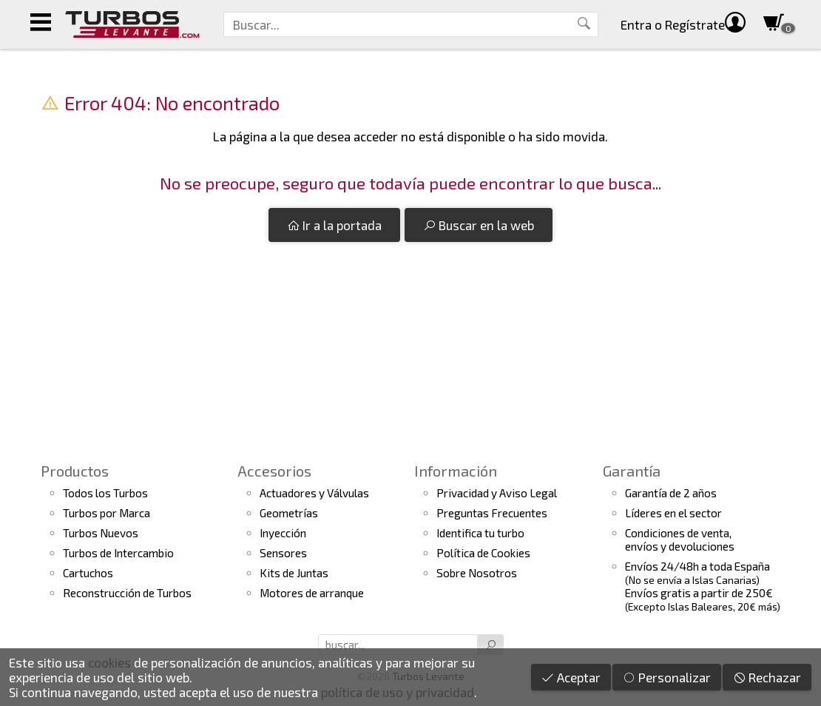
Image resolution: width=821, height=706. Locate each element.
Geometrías (289, 513)
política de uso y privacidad (397, 692)
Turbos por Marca (106, 513)
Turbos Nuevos (100, 532)
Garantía (631, 471)
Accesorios (274, 471)
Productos (75, 471)
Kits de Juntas (294, 572)
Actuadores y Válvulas (314, 493)
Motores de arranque (312, 592)
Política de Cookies (483, 552)
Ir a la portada (334, 225)
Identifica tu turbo (480, 532)
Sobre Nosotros (476, 572)
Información (455, 471)
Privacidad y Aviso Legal (496, 493)
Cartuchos (88, 572)
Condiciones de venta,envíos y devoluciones (679, 539)
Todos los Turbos (105, 493)
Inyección (283, 532)
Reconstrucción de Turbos (127, 592)
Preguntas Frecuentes (491, 513)
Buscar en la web (478, 225)
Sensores (283, 552)
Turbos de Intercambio (118, 552)
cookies (109, 662)
